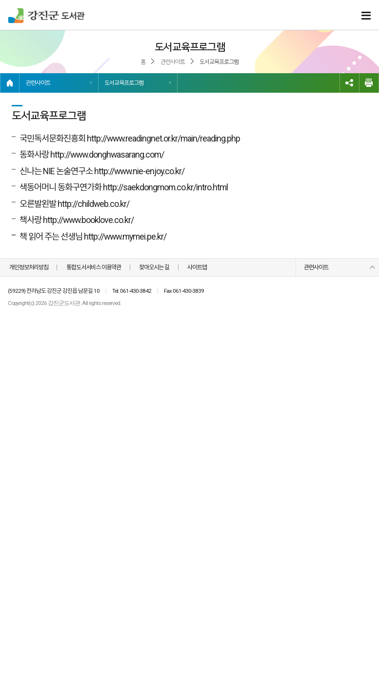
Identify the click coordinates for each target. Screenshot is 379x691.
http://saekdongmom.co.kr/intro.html (165, 187)
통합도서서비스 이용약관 (93, 267)
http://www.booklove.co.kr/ (88, 220)
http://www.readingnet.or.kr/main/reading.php (163, 138)
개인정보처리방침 (28, 267)
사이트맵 (197, 267)
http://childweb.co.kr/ (93, 204)
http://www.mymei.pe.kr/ (125, 236)
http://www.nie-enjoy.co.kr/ (139, 171)
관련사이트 (38, 83)
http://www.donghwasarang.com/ (107, 154)
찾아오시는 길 (154, 267)
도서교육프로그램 (123, 83)
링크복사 (349, 83)
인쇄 (369, 83)
